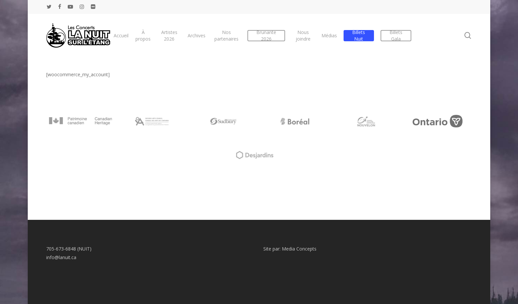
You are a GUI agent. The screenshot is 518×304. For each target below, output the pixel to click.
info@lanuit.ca (61, 257)
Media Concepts (299, 249)
